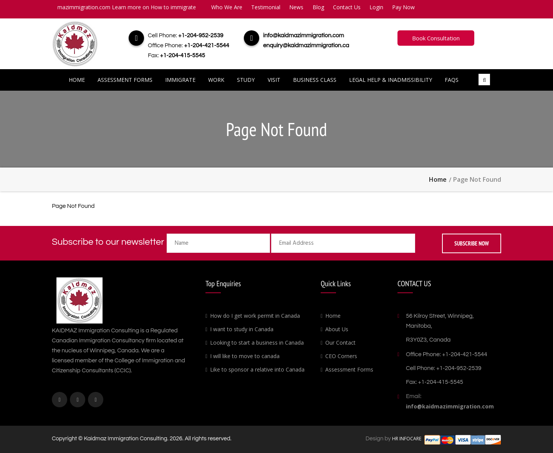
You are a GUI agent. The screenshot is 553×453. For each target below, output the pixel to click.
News (296, 7)
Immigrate (180, 79)
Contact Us (347, 7)
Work (216, 79)
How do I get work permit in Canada (255, 315)
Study (246, 79)
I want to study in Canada (241, 329)
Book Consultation (436, 38)
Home (77, 79)
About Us (336, 329)
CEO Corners (341, 356)
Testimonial (265, 7)
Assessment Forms (125, 79)
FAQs (452, 79)
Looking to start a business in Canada (257, 342)
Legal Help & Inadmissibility (390, 79)
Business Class (314, 79)
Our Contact (340, 342)
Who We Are (226, 7)
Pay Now (403, 7)
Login (376, 7)
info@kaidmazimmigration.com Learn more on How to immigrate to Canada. (133, 7)
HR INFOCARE (407, 438)
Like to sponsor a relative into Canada (257, 369)
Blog (318, 7)
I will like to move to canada (245, 356)
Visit (274, 79)
